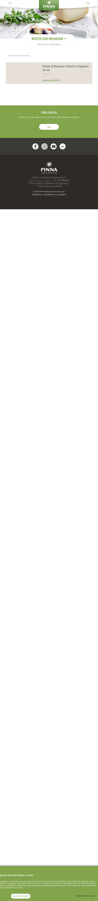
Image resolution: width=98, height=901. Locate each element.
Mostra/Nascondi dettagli (85, 896)
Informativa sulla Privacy (55, 195)
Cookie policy (37, 195)
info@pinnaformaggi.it (40, 180)
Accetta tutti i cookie (20, 896)
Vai (49, 127)
